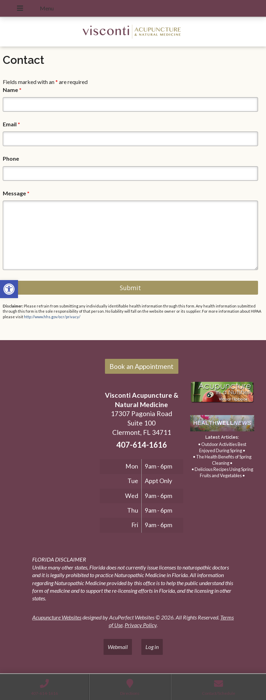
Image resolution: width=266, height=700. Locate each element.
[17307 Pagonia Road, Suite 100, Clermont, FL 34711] (51, 430)
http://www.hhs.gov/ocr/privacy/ (52, 316)
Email (11, 124)
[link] (9, 289)
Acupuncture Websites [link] (56, 617)
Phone (11, 158)
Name (12, 89)
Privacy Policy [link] (141, 625)
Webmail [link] (118, 646)
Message (16, 193)
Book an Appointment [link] (141, 366)
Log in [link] (152, 646)
